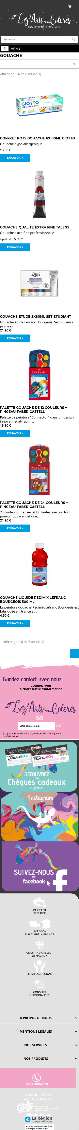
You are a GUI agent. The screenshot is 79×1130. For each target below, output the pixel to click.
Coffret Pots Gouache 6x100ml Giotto (37, 138)
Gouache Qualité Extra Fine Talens (34, 227)
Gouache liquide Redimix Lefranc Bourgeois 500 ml (33, 600)
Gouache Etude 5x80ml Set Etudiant (35, 317)
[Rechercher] (39, 39)
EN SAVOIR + (15, 157)
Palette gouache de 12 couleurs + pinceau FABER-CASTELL (33, 410)
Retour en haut (74, 653)
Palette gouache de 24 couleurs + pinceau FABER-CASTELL (34, 505)
